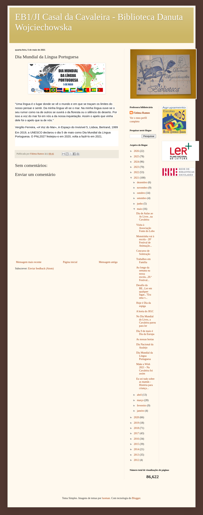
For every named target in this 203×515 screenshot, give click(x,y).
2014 (137, 449)
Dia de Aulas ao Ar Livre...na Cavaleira (144, 216)
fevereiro (142, 405)
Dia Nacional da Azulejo (144, 346)
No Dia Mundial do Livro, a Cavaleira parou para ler (146, 321)
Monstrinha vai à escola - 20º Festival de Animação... (145, 241)
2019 (137, 422)
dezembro (142, 182)
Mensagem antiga (108, 262)
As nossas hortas (145, 339)
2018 (137, 428)
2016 (137, 438)
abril (139, 394)
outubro (141, 193)
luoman (106, 498)
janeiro (141, 410)
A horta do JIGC (145, 311)
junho (140, 203)
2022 (137, 172)
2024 (137, 161)
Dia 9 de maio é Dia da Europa (145, 333)
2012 (137, 460)
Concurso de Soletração (143, 252)
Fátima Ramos (141, 112)
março (140, 400)
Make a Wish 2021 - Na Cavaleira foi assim (144, 369)
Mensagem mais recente (28, 262)
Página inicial (70, 262)
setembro (142, 198)
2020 (137, 417)
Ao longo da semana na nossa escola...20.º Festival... (144, 274)
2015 (137, 444)
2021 (137, 177)
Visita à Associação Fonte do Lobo (145, 228)
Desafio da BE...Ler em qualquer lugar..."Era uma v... (144, 291)
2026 (137, 151)
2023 (137, 167)
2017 (137, 433)
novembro (142, 187)
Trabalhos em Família (143, 261)
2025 (137, 156)
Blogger (136, 498)
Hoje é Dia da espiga (143, 304)
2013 (137, 454)
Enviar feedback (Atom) (41, 268)
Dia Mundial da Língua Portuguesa (144, 355)
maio (140, 209)
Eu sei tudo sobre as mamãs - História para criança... (145, 383)
